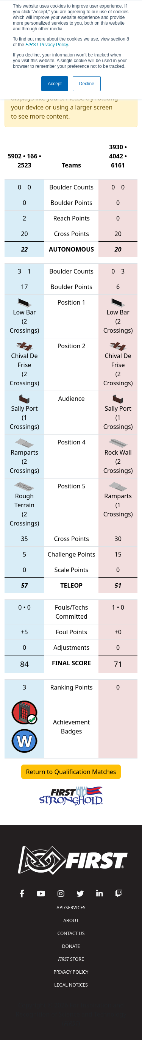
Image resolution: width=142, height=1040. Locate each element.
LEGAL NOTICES (71, 985)
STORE (71, 959)
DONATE (71, 946)
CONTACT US (71, 933)
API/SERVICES (70, 907)
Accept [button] (55, 83)
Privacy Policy (46, 44)
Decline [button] (86, 83)
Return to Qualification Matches (71, 772)
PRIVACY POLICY (71, 972)
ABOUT (70, 920)
